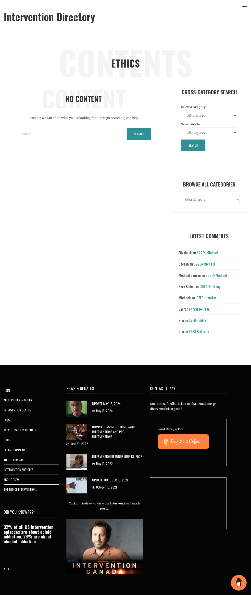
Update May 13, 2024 (106, 403)
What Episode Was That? (20, 430)
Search (139, 134)
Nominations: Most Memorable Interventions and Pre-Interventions (114, 431)
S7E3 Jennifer (206, 297)
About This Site (14, 460)
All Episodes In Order (18, 400)
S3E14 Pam (201, 309)
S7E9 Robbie (197, 320)
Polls (7, 440)
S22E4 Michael (207, 252)
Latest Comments (15, 450)
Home (7, 390)
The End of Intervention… (20, 489)
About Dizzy (11, 480)
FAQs (7, 420)
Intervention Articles (18, 469)
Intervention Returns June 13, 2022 (117, 456)
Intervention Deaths (17, 410)
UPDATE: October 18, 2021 (110, 479)
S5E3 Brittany (210, 286)
